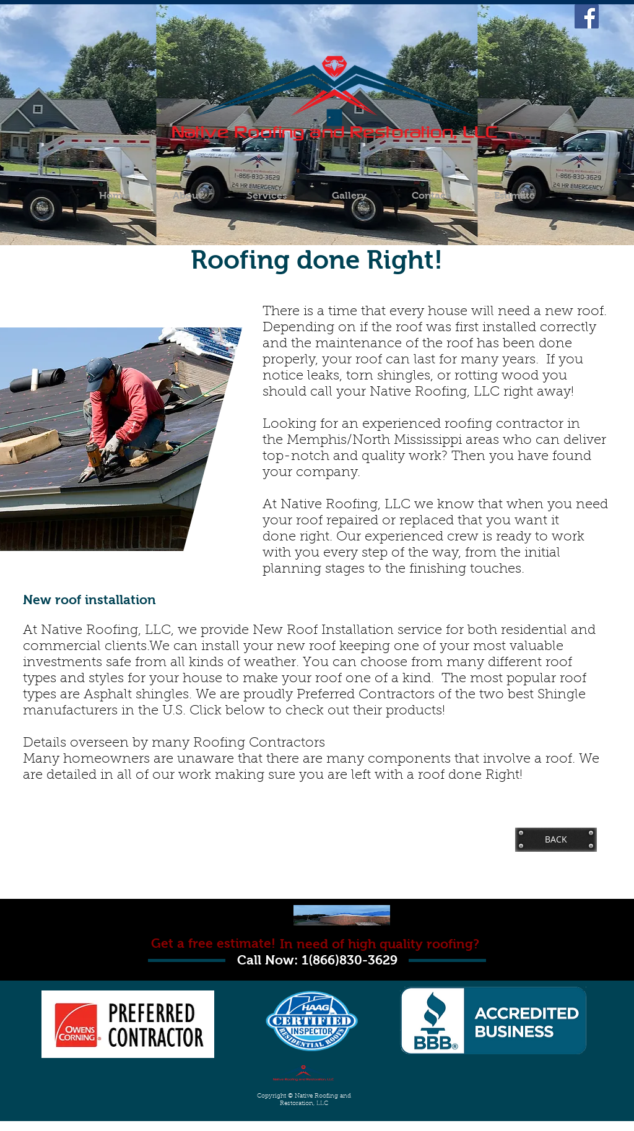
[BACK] (556, 839)
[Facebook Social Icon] (587, 16)
